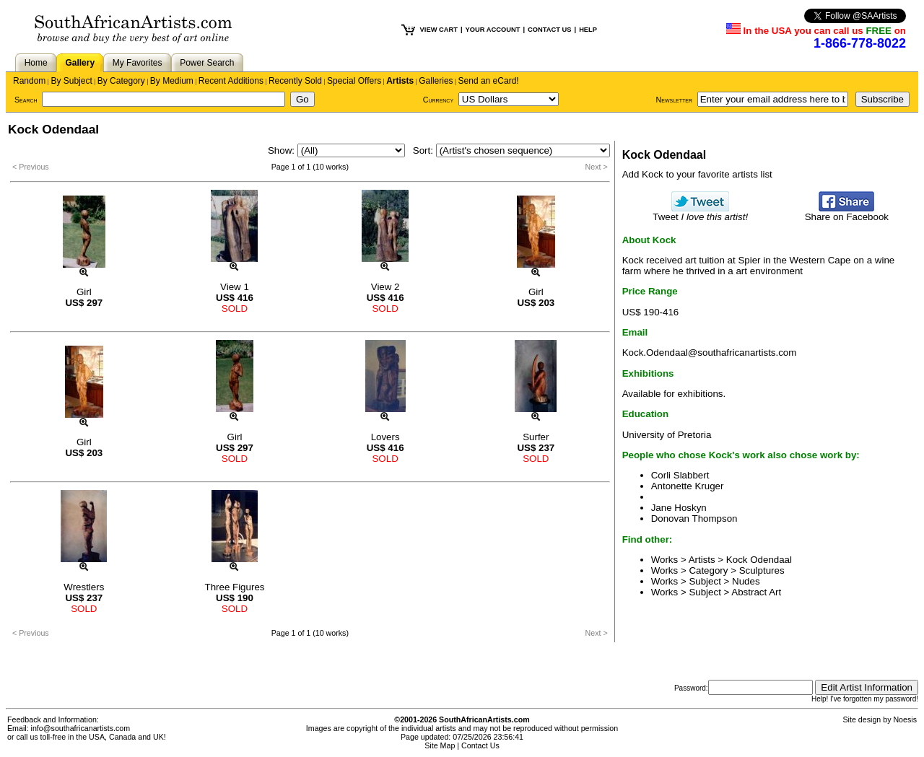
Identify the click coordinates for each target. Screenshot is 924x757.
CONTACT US (549, 29)
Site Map (439, 745)
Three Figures (235, 587)
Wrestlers (84, 587)
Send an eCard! (488, 81)
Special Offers (354, 81)
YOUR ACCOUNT (493, 29)
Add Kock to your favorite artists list (697, 174)
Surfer (536, 437)
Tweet (700, 212)
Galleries (436, 81)
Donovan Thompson (694, 518)
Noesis (905, 719)
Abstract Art (756, 592)
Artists (400, 81)
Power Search (207, 63)
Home (36, 63)
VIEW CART (439, 29)
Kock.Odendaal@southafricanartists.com (709, 352)
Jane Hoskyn (679, 507)
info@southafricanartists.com (81, 728)
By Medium (171, 81)
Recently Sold (295, 81)
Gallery (80, 63)
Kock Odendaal (759, 559)
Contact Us (480, 745)
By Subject (71, 81)
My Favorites (137, 63)
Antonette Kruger (687, 486)
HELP (588, 29)
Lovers (385, 437)
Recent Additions (231, 81)
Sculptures (762, 570)
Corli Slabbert (680, 475)
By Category (121, 81)
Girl (84, 291)
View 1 (234, 286)
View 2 (385, 286)
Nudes (746, 581)
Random (29, 81)
